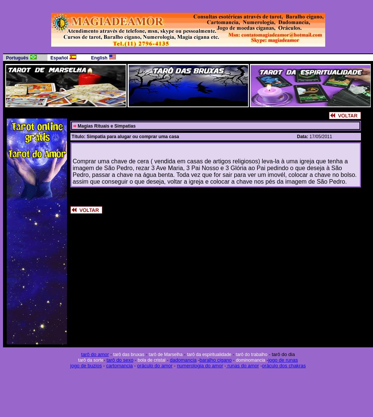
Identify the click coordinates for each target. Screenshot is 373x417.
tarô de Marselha (166, 354)
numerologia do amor (200, 365)
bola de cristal (150, 360)
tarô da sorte (91, 360)
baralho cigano (215, 360)
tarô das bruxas (129, 354)
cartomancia (119, 365)
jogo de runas (283, 360)
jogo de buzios (86, 365)
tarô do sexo (120, 360)
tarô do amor (95, 354)
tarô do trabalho (251, 354)
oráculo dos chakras (284, 365)
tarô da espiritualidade (209, 354)
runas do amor (242, 365)
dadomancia (183, 360)
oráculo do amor (154, 365)
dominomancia (249, 360)
